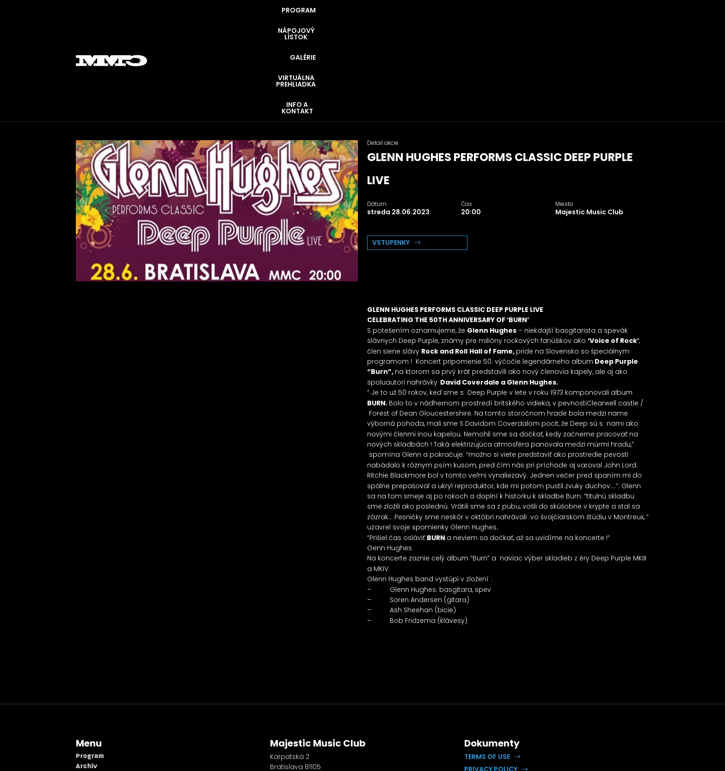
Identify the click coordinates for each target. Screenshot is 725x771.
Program (90, 681)
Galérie (88, 712)
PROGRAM (320, 23)
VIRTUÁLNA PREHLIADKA (526, 23)
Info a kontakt (99, 732)
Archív (87, 691)
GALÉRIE (453, 23)
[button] (492, 682)
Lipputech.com (572, 707)
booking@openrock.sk (307, 725)
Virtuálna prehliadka (110, 722)
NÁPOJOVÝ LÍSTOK (388, 23)
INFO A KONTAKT (612, 23)
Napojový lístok (102, 701)
